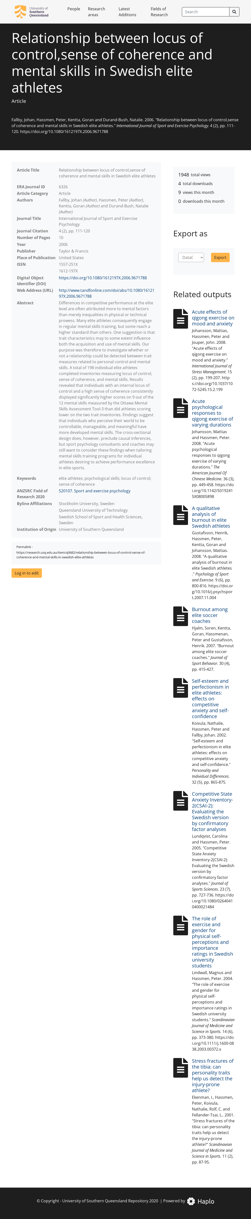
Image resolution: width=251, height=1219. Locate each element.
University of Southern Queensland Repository (105, 1201)
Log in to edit (27, 573)
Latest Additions (127, 11)
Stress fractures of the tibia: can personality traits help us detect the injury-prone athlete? (213, 1076)
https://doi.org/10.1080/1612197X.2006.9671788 (103, 278)
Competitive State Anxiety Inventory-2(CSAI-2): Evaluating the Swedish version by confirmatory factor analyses (212, 811)
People (73, 9)
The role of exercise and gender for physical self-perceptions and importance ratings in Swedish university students (212, 942)
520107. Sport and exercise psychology (94, 491)
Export (220, 257)
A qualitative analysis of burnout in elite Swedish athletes (211, 517)
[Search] (205, 11)
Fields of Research (159, 11)
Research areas (96, 11)
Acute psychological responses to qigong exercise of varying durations (212, 413)
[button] (27, 573)
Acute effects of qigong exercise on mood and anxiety (213, 317)
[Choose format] (191, 257)
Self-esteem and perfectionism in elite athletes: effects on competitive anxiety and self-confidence (210, 699)
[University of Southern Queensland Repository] (35, 12)
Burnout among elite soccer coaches (210, 615)
